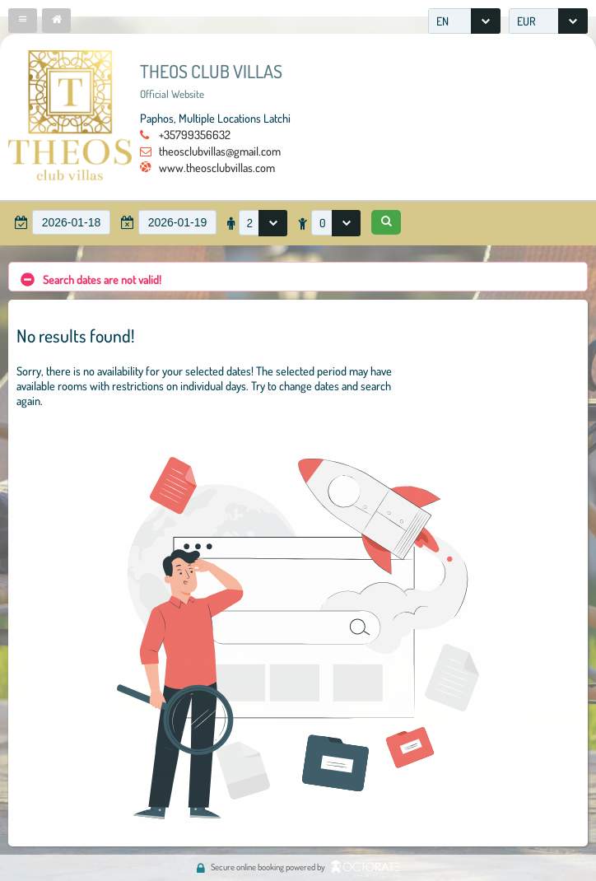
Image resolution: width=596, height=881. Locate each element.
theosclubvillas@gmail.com (220, 150)
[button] (22, 20)
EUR (526, 21)
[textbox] (71, 222)
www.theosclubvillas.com (217, 167)
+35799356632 (194, 134)
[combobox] (464, 21)
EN (442, 21)
